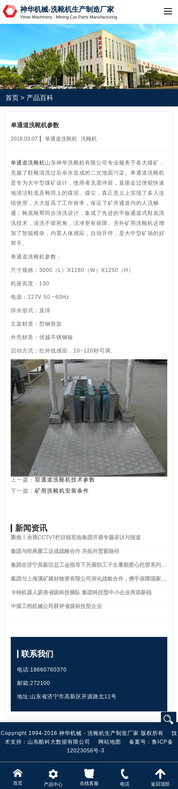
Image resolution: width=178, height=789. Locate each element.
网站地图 (109, 742)
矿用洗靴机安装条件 (62, 485)
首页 (12, 97)
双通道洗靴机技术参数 (65, 474)
